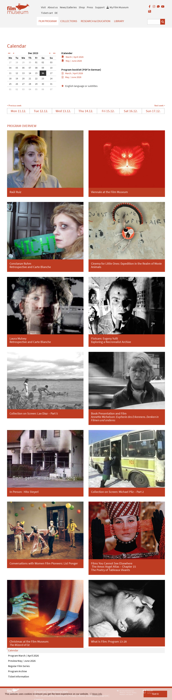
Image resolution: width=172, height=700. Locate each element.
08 (36, 67)
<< (9, 53)
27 (10, 62)
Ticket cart (47, 12)
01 (36, 62)
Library (119, 21)
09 (43, 67)
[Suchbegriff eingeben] (153, 22)
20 (23, 78)
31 (51, 83)
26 (17, 83)
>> (54, 53)
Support (99, 7)
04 (10, 67)
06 (23, 67)
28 (17, 62)
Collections (68, 21)
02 (43, 62)
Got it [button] (155, 694)
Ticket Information (18, 676)
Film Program (48, 21)
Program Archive (17, 671)
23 (43, 78)
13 (23, 73)
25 (10, 83)
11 (10, 73)
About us (53, 7)
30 (30, 62)
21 (30, 78)
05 (17, 67)
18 (10, 78)
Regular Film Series (19, 666)
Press (90, 7)
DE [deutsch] (56, 12)
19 (17, 78)
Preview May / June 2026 (22, 660)
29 (23, 62)
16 (43, 73)
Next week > (159, 105)
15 (36, 73)
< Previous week (14, 105)
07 (30, 67)
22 (36, 78)
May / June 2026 (72, 60)
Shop (82, 7)
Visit (43, 7)
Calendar (13, 650)
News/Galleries (68, 7)
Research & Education (95, 21)
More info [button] (97, 694)
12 (17, 73)
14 (30, 73)
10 (51, 67)
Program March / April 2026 (23, 655)
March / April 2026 (72, 56)
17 (51, 73)
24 (51, 78)
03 (51, 62)
